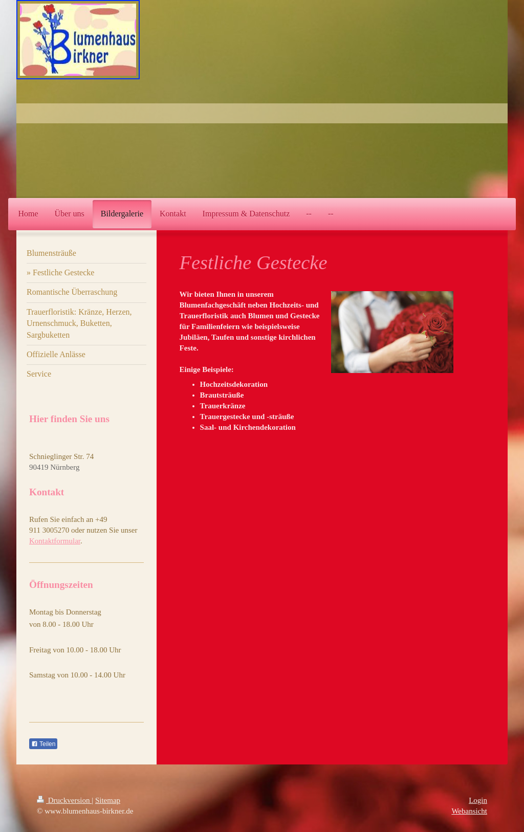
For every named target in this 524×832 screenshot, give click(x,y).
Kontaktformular (54, 541)
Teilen (43, 744)
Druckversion (64, 800)
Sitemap (107, 800)
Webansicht (469, 811)
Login (478, 800)
